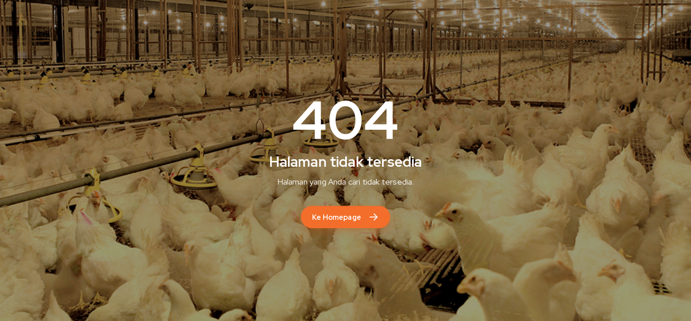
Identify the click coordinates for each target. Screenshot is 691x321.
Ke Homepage (336, 217)
